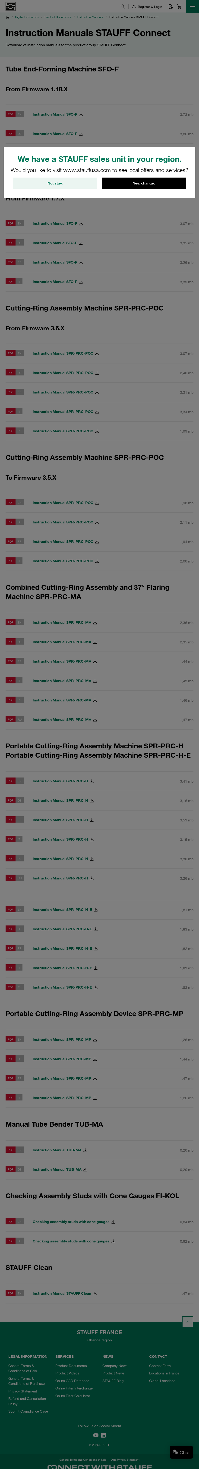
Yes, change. (144, 183)
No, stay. (55, 183)
